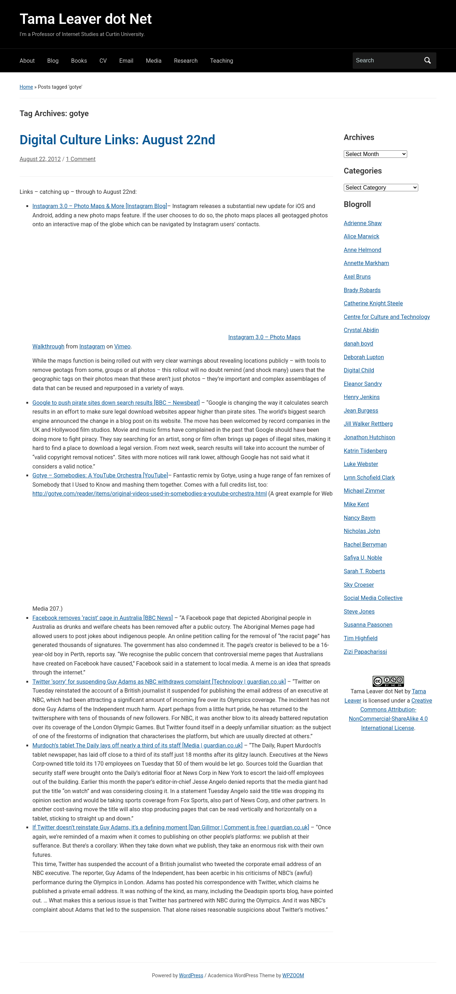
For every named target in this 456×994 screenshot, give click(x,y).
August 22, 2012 (40, 159)
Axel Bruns (357, 276)
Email (126, 60)
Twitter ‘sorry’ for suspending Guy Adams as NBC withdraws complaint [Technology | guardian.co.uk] (159, 681)
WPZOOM (293, 975)
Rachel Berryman (365, 544)
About (27, 60)
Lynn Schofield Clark (369, 477)
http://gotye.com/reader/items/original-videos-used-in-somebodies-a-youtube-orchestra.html (149, 493)
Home (26, 87)
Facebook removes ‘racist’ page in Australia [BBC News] (102, 618)
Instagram (92, 346)
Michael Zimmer (364, 490)
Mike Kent (356, 504)
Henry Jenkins (362, 397)
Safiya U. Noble (363, 557)
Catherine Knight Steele (373, 303)
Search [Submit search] (427, 60)
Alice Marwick (361, 236)
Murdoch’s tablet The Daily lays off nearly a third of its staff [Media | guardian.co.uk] (137, 745)
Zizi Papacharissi (365, 651)
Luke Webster (361, 464)
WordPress (191, 975)
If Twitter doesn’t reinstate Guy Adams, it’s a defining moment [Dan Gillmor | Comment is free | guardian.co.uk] (170, 827)
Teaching (221, 60)
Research (185, 60)
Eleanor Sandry (363, 383)
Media (153, 60)
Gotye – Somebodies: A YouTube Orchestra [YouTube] (100, 475)
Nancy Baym (359, 517)
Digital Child (359, 370)
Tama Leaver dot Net (86, 19)
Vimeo (122, 346)
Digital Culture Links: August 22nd (117, 140)
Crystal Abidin (361, 330)
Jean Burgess (361, 410)
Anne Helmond (362, 250)
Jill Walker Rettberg (368, 423)
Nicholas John (362, 531)
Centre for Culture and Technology (387, 317)
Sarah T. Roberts (364, 571)
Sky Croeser (359, 584)
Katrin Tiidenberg (365, 450)
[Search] (388, 60)
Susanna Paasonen (368, 624)
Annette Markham (366, 263)
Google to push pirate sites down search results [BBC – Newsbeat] (116, 402)
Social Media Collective (373, 598)
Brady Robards (362, 290)
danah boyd (358, 343)
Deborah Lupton (364, 357)
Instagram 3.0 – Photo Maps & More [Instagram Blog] (99, 206)
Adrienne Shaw (363, 223)
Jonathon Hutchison (369, 437)
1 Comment (80, 162)
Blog (53, 60)
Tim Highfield (361, 638)
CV (103, 60)
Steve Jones (359, 611)
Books (79, 60)
